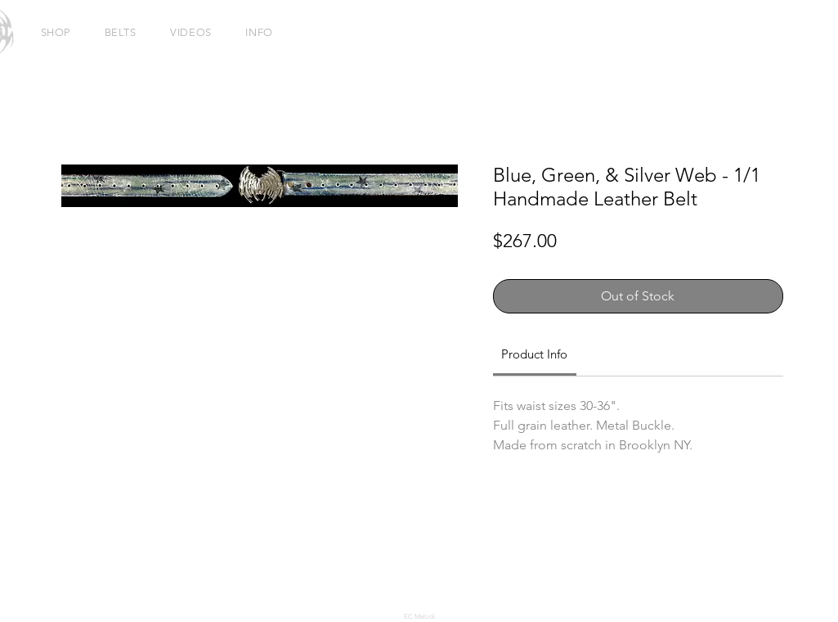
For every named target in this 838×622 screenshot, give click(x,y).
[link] (534, 354)
